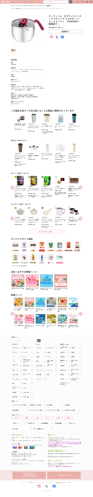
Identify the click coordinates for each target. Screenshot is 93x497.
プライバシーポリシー (39, 482)
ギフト (12, 103)
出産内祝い (26, 95)
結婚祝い (31, 95)
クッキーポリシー (49, 482)
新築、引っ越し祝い (27, 97)
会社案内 (31, 482)
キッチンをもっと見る (45, 232)
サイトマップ (25, 482)
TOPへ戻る (69, 482)
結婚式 (26, 418)
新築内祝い (35, 97)
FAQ (20, 456)
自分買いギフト (15, 98)
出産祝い (20, 95)
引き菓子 (68, 418)
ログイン (78, 2)
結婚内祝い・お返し (16, 97)
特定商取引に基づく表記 (60, 482)
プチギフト (16, 418)
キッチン (17, 103)
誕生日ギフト (14, 95)
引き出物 (58, 418)
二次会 (37, 418)
